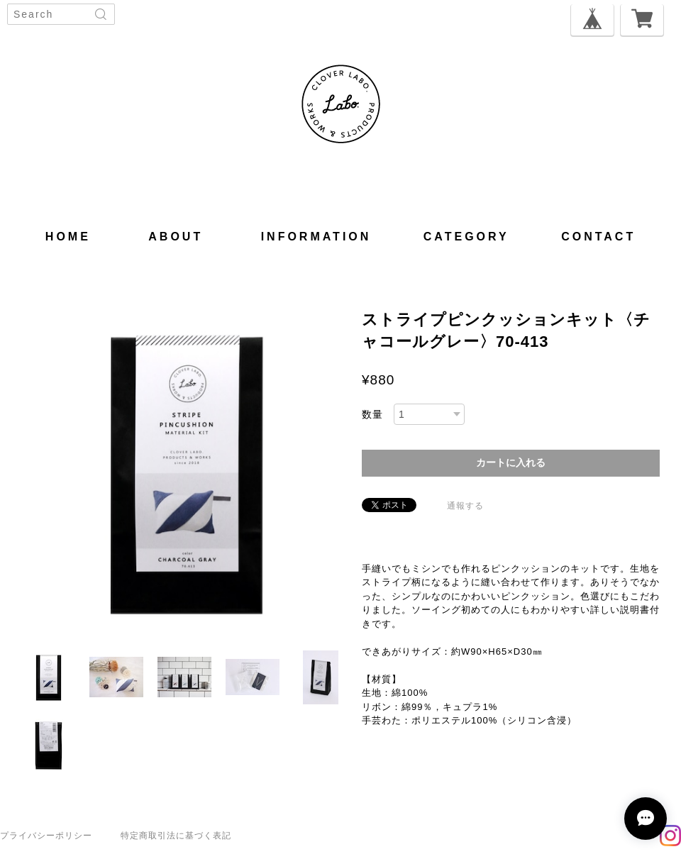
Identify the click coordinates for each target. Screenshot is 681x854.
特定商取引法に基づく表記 (176, 836)
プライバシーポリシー (46, 836)
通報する (465, 506)
